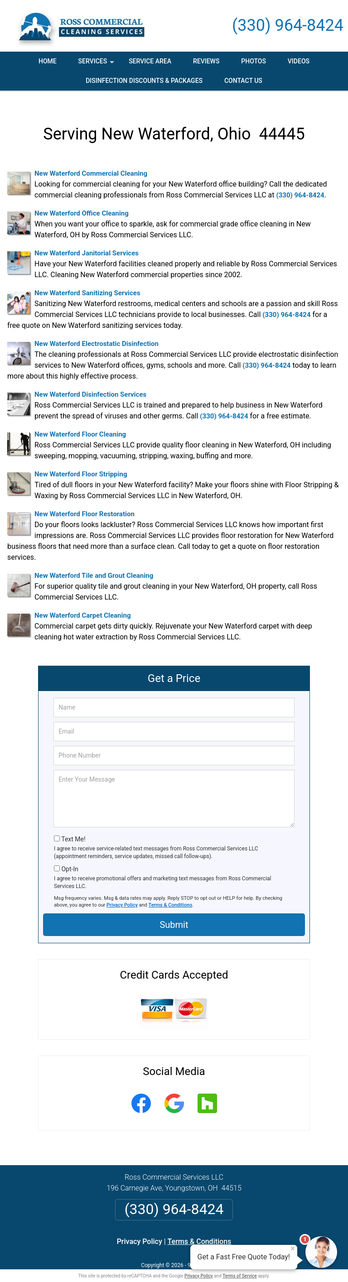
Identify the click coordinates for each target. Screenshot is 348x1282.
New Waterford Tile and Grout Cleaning (93, 562)
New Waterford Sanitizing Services (87, 280)
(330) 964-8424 (287, 25)
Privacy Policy (122, 892)
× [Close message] (292, 1248)
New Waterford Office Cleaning (81, 200)
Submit (174, 911)
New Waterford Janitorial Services (86, 240)
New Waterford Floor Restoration (84, 501)
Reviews (206, 61)
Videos (298, 61)
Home (48, 61)
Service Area (150, 61)
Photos (253, 61)
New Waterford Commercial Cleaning (90, 160)
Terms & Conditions (171, 892)
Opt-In (69, 855)
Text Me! (73, 826)
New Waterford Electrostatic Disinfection (96, 331)
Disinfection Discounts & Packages (144, 80)
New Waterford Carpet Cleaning (82, 602)
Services (97, 64)
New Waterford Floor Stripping (80, 461)
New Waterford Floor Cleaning (80, 421)
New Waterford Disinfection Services (90, 381)
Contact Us (243, 80)
